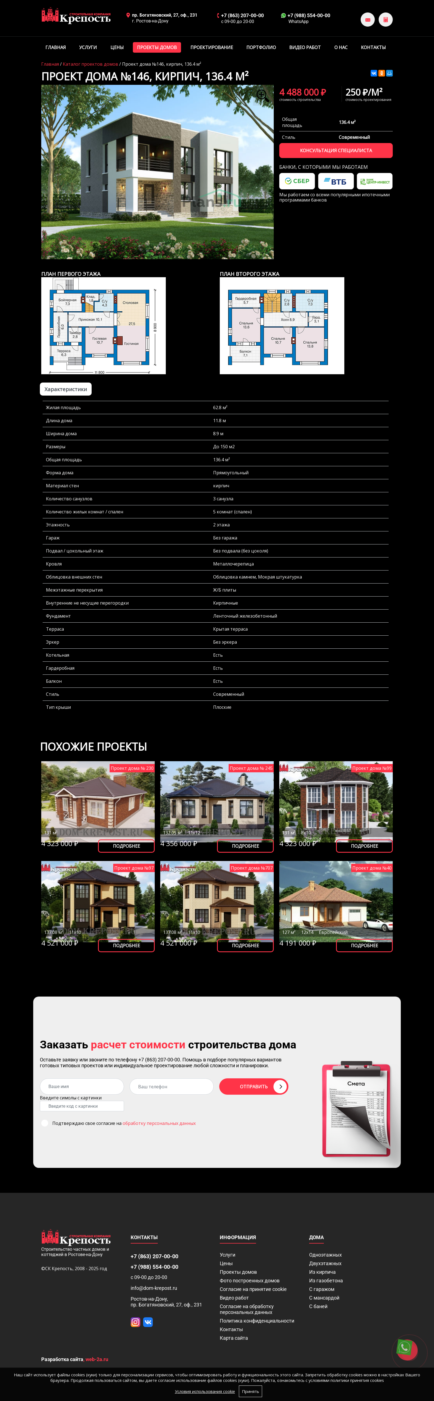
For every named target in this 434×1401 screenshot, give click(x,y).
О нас (341, 47)
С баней (318, 1306)
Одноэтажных (325, 1255)
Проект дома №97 (134, 868)
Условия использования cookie (203, 1391)
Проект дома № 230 (132, 768)
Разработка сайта (62, 1359)
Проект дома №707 (252, 868)
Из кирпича (322, 1272)
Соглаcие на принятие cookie (253, 1289)
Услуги (88, 47)
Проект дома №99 (372, 768)
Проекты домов (157, 47)
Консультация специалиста (336, 150)
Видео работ (305, 47)
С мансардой (324, 1298)
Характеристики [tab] (66, 389)
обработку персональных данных (159, 1123)
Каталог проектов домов (90, 64)
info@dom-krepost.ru (154, 1288)
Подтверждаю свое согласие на (124, 1123)
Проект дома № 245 (251, 768)
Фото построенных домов (250, 1280)
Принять (254, 1391)
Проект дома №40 (372, 868)
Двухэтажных (325, 1263)
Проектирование (211, 47)
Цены (117, 47)
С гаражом (321, 1289)
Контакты (373, 47)
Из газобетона (326, 1280)
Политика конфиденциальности (257, 1321)
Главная (55, 47)
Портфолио (261, 47)
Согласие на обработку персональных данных (247, 1309)
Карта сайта (234, 1338)
